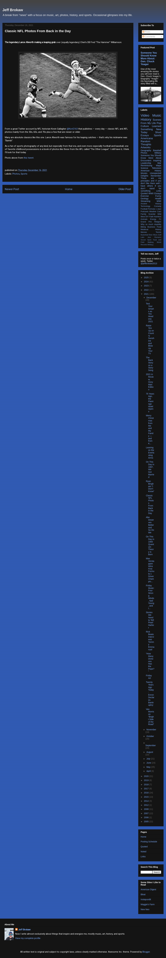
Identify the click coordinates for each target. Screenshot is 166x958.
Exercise (145, 196)
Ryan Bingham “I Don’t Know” (150, 486)
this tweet (29, 157)
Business (151, 227)
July (148, 758)
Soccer (143, 240)
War (159, 163)
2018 (146, 784)
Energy (153, 219)
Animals (144, 219)
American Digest (148, 889)
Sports (24, 173)
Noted (143, 851)
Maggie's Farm (148, 904)
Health (158, 198)
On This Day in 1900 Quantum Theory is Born (150, 545)
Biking (143, 227)
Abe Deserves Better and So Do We (150, 525)
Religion (157, 222)
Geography (146, 150)
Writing (150, 245)
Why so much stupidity (151, 224)
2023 (146, 285)
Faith (151, 217)
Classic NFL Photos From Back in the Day (150, 504)
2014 (146, 801)
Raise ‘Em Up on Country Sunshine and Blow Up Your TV (150, 339)
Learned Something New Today (151, 129)
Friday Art (149, 676)
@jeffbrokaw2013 (149, 263)
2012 (146, 805)
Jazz (159, 209)
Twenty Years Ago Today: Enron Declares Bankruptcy (150, 693)
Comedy (157, 206)
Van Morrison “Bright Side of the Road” (150, 717)
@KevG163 (72, 128)
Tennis (158, 232)
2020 (146, 776)
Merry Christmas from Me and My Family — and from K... (150, 429)
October (150, 736)
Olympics (157, 237)
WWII (150, 193)
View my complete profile (27, 938)
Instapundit (146, 899)
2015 (146, 797)
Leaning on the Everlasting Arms (150, 452)
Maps (158, 165)
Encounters (146, 160)
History (146, 119)
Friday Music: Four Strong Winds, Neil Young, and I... (150, 597)
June (149, 763)
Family (143, 214)
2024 (146, 281)
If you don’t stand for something (151, 188)
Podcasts (144, 211)
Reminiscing (146, 165)
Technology (145, 206)
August (149, 752)
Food (159, 227)
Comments (148, 36)
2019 (146, 780)
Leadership (146, 163)
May (148, 767)
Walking (150, 242)
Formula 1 (152, 209)
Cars (159, 211)
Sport (149, 240)
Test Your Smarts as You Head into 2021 (150, 312)
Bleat (143, 894)
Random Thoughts (146, 143)
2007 (146, 813)
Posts (146, 32)
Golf (159, 235)
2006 (146, 817)
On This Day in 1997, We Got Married (150, 469)
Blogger (146, 951)
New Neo (145, 909)
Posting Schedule (149, 841)
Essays (157, 193)
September (150, 745)
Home (68, 189)
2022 (146, 290)
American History (151, 170)
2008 (146, 809)
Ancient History (151, 204)
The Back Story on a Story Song (149, 363)
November (151, 729)
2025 (146, 277)
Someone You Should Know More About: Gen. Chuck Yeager (149, 58)
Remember (156, 176)
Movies (144, 173)
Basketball (144, 235)
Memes (144, 232)
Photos (16, 173)
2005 (146, 821)
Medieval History (151, 229)
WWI (159, 201)
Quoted (144, 193)
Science (144, 168)
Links (158, 191)
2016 (146, 792)
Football (144, 209)
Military (158, 153)
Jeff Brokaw (12, 10)
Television (156, 168)
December (151, 297)
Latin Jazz (146, 237)
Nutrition (157, 217)
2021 (146, 294)
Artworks (145, 147)
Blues (155, 235)
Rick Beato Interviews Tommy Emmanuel (150, 641)
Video (145, 115)
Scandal (151, 214)
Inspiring (157, 160)
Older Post (124, 189)
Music (156, 115)
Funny (158, 196)
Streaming (145, 201)
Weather (152, 211)
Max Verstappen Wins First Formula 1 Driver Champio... (150, 570)
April (148, 771)
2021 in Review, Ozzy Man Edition (150, 382)
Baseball (157, 150)
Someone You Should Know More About (151, 156)
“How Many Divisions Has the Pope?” (150, 662)
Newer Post (12, 189)
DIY (147, 217)
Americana (147, 138)
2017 (146, 788)
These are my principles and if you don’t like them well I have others (151, 182)
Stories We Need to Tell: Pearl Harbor (150, 620)
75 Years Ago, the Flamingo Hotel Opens (150, 403)
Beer (151, 235)
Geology (144, 198)
